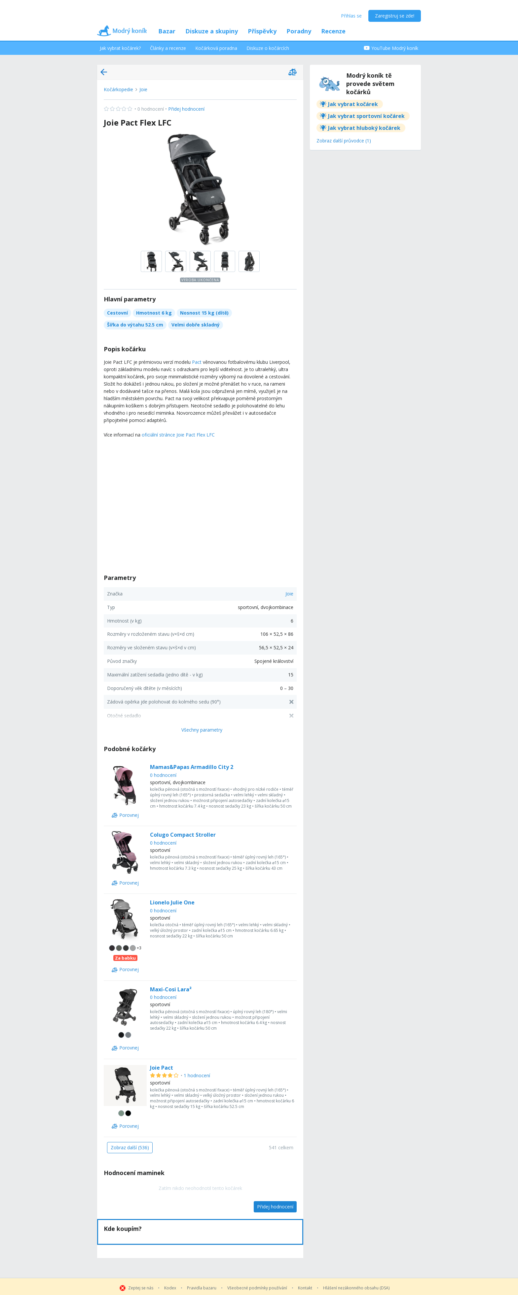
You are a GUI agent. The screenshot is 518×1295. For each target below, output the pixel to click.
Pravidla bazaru (201, 1288)
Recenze (333, 31)
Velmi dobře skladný (195, 325)
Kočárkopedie (118, 89)
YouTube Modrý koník (391, 48)
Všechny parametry (201, 730)
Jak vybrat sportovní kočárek (366, 116)
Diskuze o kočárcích (267, 48)
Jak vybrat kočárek (353, 104)
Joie (143, 89)
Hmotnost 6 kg (154, 313)
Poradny (298, 31)
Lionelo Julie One (172, 902)
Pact (197, 362)
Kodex (170, 1288)
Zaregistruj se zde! (394, 16)
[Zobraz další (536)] (130, 1147)
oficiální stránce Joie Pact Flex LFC (178, 435)
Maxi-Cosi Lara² (171, 989)
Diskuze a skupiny (211, 31)
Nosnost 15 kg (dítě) (204, 313)
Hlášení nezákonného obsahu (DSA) (356, 1288)
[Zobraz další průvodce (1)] (343, 141)
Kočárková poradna (216, 48)
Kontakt (305, 1288)
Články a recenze (168, 48)
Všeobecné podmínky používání (257, 1288)
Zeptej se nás (140, 1288)
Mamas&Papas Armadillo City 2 (191, 767)
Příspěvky (262, 31)
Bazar (166, 31)
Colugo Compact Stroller (183, 834)
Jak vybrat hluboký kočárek (364, 128)
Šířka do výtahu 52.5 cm (135, 325)
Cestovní (117, 313)
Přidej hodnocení (154, 109)
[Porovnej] (125, 815)
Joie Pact (161, 1067)
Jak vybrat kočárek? (120, 48)
